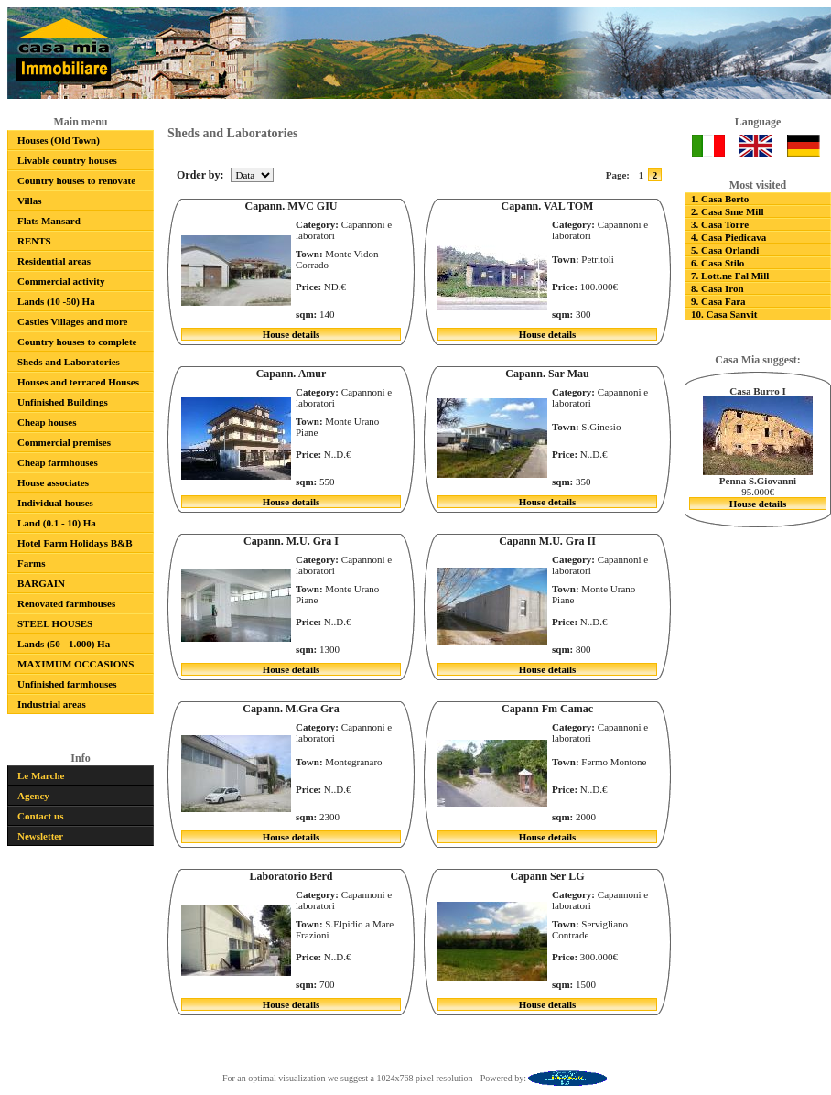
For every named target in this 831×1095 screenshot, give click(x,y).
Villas (29, 200)
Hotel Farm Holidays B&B (75, 542)
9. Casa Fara (718, 301)
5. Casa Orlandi (725, 249)
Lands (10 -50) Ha (56, 301)
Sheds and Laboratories (68, 361)
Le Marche (40, 775)
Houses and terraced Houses (78, 381)
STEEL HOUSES (54, 623)
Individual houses (55, 502)
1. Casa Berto (720, 198)
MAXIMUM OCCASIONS (75, 663)
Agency (33, 795)
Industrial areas (51, 704)
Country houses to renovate (76, 180)
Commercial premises (64, 442)
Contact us (40, 815)
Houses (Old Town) (58, 140)
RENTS (34, 240)
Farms (31, 563)
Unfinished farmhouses (67, 683)
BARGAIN (41, 583)
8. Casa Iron (717, 288)
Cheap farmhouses (57, 462)
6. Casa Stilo (717, 262)
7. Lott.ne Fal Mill (730, 275)
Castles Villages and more (72, 321)
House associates (53, 482)
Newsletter (40, 835)
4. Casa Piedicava (728, 237)
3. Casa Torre (720, 224)
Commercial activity (60, 281)
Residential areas (54, 260)
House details (291, 334)
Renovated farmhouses (66, 603)
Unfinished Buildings (62, 401)
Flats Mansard (49, 220)
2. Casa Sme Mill (727, 211)
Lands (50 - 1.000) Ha (63, 643)
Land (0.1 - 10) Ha (56, 522)
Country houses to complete (76, 341)
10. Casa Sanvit (724, 314)
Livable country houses (67, 160)
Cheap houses (47, 422)
